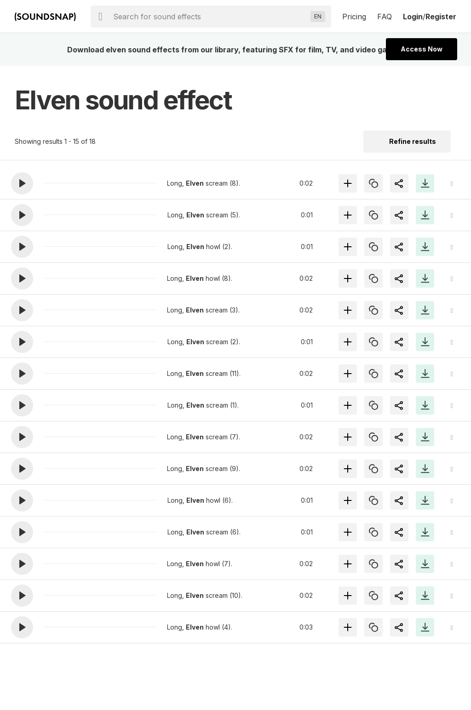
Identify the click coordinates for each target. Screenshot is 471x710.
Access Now (421, 49)
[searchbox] (210, 16)
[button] (22, 183)
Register (440, 16)
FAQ (384, 16)
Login (413, 16)
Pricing (354, 16)
